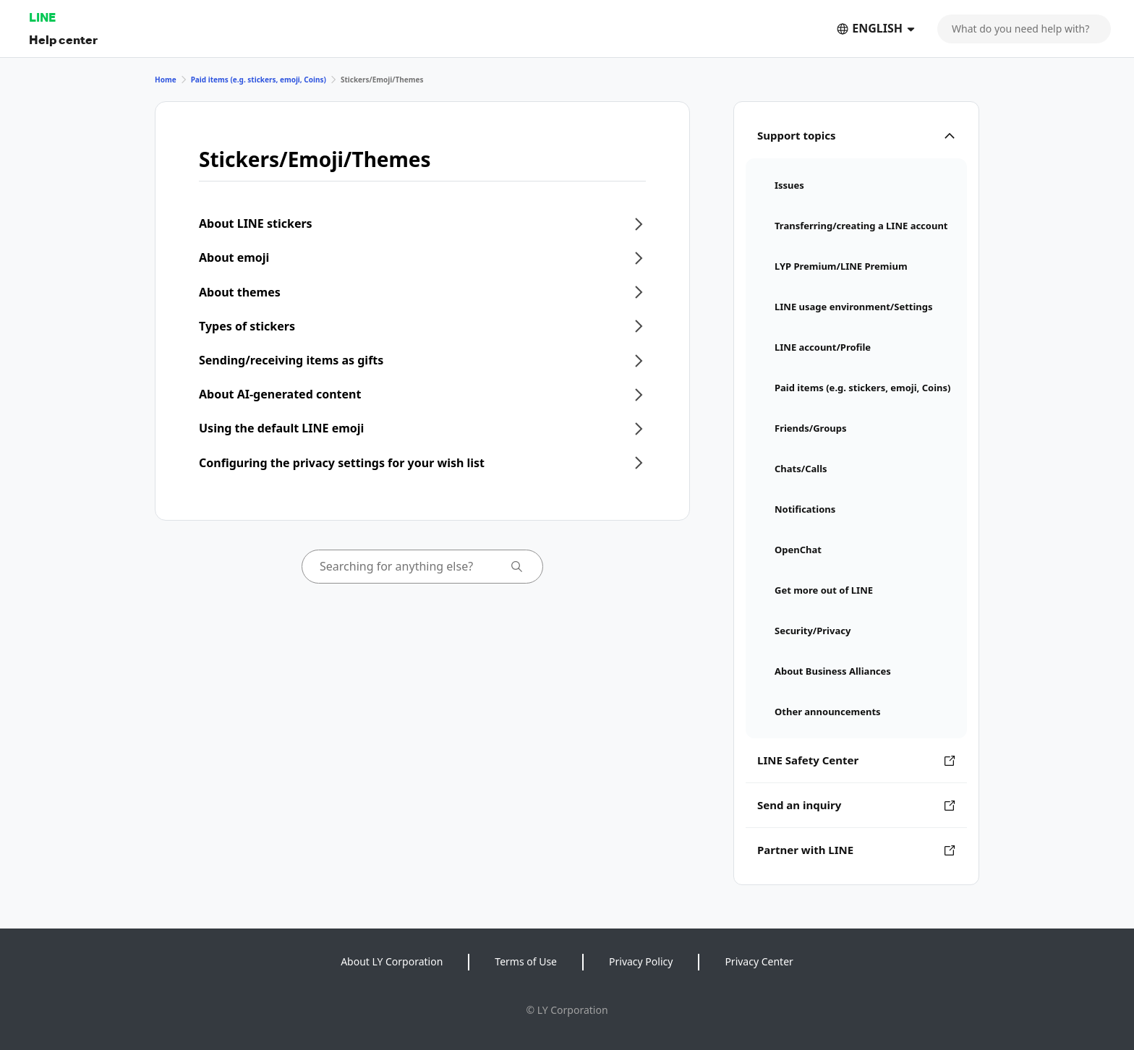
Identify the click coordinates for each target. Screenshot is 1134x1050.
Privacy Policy (641, 961)
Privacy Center (759, 961)
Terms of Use (526, 961)
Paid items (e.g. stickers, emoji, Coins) (258, 79)
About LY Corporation (392, 961)
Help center (63, 39)
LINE (42, 17)
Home (165, 79)
